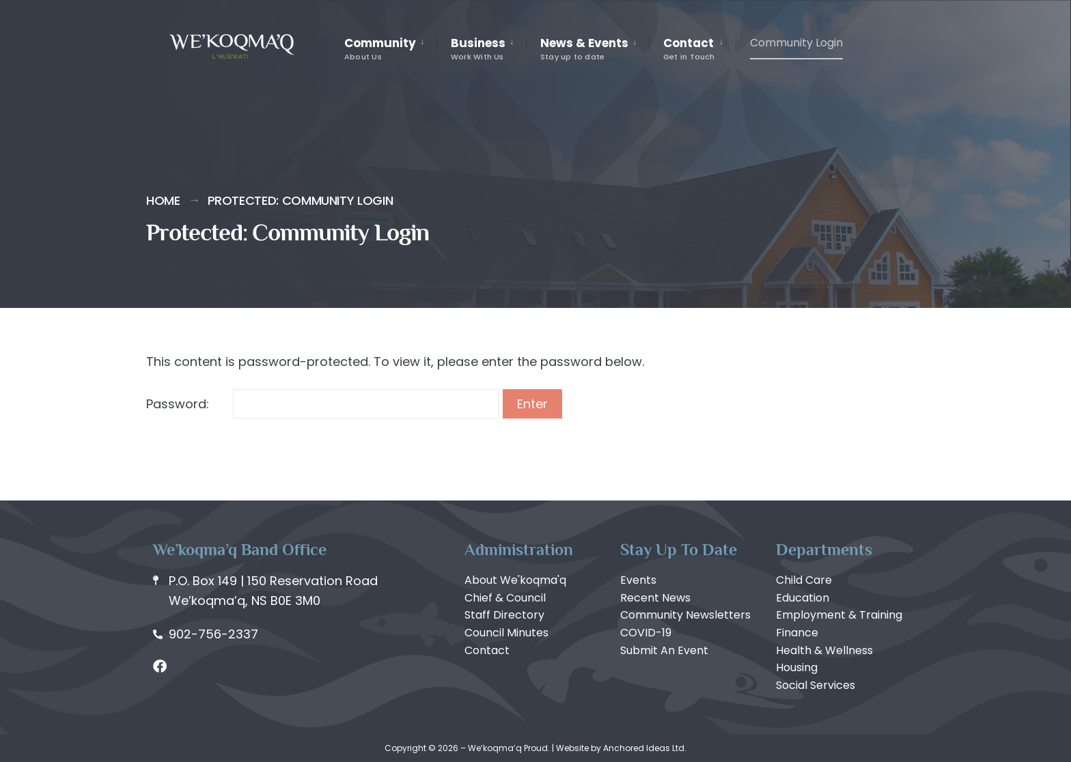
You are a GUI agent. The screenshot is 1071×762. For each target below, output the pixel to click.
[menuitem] (390, 49)
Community (380, 48)
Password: (322, 403)
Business (478, 48)
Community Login (796, 43)
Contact (689, 48)
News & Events (584, 48)
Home (163, 200)
